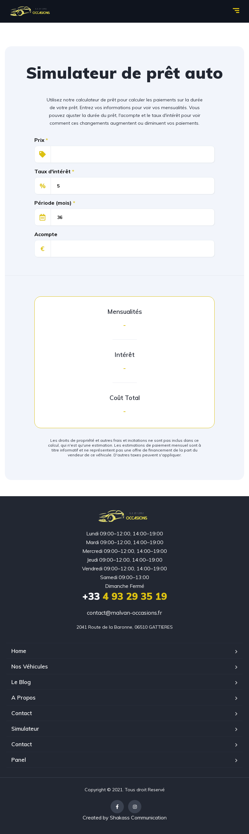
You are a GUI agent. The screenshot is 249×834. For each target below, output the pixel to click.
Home (18, 650)
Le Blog (21, 682)
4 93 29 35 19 (124, 596)
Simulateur (25, 728)
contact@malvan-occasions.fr (124, 612)
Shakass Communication (138, 817)
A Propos (23, 697)
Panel (18, 759)
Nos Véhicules (29, 666)
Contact (21, 713)
